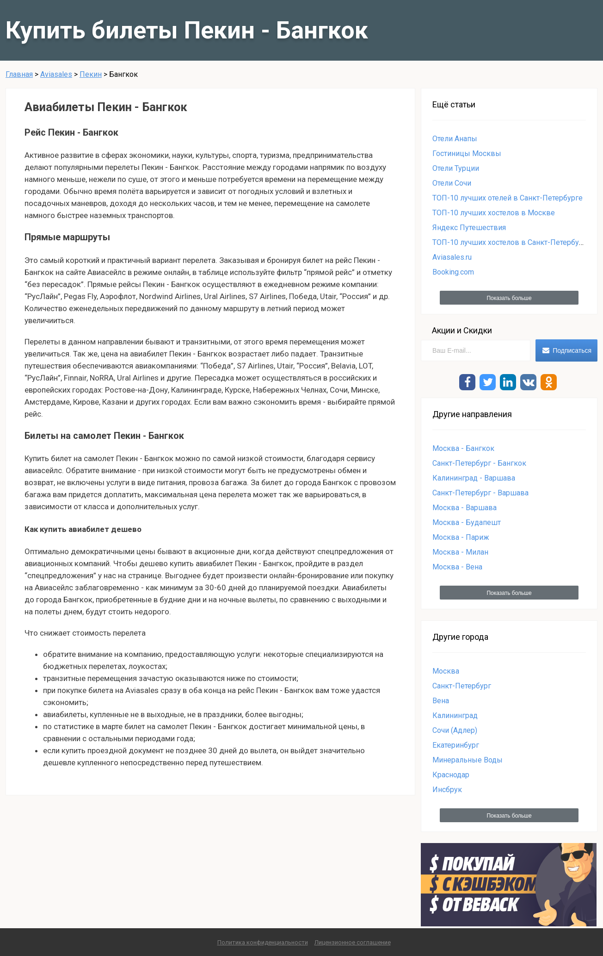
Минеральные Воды (467, 760)
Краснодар (450, 774)
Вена (440, 700)
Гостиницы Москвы (466, 153)
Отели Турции (455, 168)
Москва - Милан (460, 552)
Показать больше (508, 298)
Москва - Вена (457, 566)
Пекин (91, 74)
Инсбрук (447, 789)
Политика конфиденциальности (262, 942)
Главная (19, 74)
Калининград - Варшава (473, 478)
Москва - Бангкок (463, 448)
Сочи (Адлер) (454, 730)
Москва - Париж (460, 537)
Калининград (455, 715)
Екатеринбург (455, 745)
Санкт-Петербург (461, 685)
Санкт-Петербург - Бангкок (479, 463)
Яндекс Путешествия (469, 227)
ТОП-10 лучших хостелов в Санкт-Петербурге (511, 242)
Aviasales (56, 74)
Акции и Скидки (462, 330)
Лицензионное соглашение (352, 942)
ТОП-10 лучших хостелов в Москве (493, 212)
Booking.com (453, 272)
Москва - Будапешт (466, 522)
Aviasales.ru (452, 257)
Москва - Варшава (464, 507)
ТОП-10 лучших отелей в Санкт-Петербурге (507, 198)
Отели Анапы (454, 138)
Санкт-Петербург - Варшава (480, 492)
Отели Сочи (451, 183)
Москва (445, 671)
